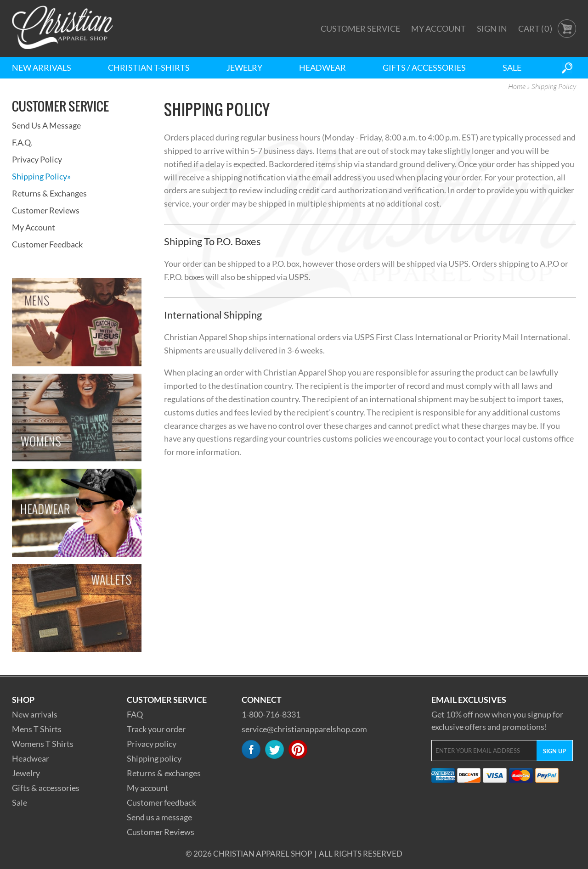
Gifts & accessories (45, 788)
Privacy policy (151, 744)
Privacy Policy (37, 159)
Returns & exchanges (164, 773)
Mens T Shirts (37, 729)
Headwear (322, 67)
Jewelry (244, 67)
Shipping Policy (41, 176)
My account (148, 788)
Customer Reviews (45, 210)
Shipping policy (154, 758)
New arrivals (34, 714)
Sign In (492, 28)
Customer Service (360, 28)
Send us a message (159, 817)
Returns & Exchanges (49, 193)
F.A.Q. (22, 142)
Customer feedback (161, 802)
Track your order (156, 729)
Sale (512, 67)
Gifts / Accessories (424, 67)
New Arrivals (41, 67)
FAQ (135, 714)
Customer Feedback (47, 244)
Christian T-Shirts (149, 67)
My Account (438, 28)
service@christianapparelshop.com (304, 729)
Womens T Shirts (43, 744)
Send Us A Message (46, 125)
